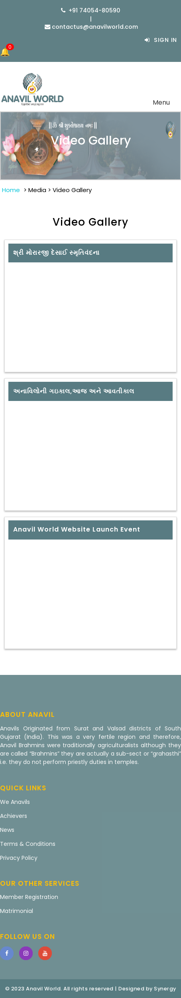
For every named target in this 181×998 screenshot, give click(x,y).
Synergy (165, 988)
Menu (163, 103)
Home (11, 190)
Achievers (13, 816)
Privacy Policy (18, 858)
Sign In (161, 40)
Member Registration (29, 897)
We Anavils (15, 802)
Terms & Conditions (27, 844)
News (7, 830)
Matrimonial (16, 911)
